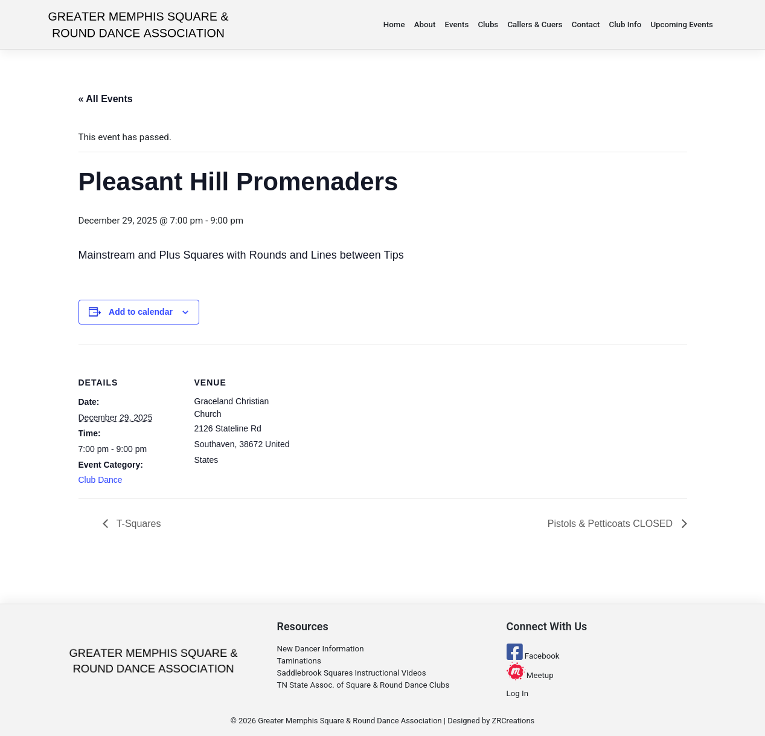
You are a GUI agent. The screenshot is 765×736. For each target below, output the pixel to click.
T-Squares (137, 523)
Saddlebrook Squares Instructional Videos (351, 672)
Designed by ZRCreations (490, 720)
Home (394, 24)
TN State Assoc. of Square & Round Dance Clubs (363, 684)
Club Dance (100, 480)
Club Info (625, 24)
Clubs (488, 24)
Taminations (299, 660)
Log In (517, 693)
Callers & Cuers (534, 24)
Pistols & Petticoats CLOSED (612, 523)
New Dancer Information (320, 648)
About (425, 24)
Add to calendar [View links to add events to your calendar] (141, 312)
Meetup (530, 675)
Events (457, 24)
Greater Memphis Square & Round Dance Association (349, 720)
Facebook (533, 655)
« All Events (105, 99)
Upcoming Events (681, 24)
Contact (586, 24)
